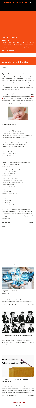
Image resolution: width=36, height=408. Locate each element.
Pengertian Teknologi (9, 37)
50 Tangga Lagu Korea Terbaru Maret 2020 (17, 335)
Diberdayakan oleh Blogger (18, 402)
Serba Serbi (7, 222)
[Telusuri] (30, 2)
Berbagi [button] (3, 50)
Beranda (4, 7)
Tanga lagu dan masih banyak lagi (14, 3)
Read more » (31, 304)
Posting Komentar (11, 50)
